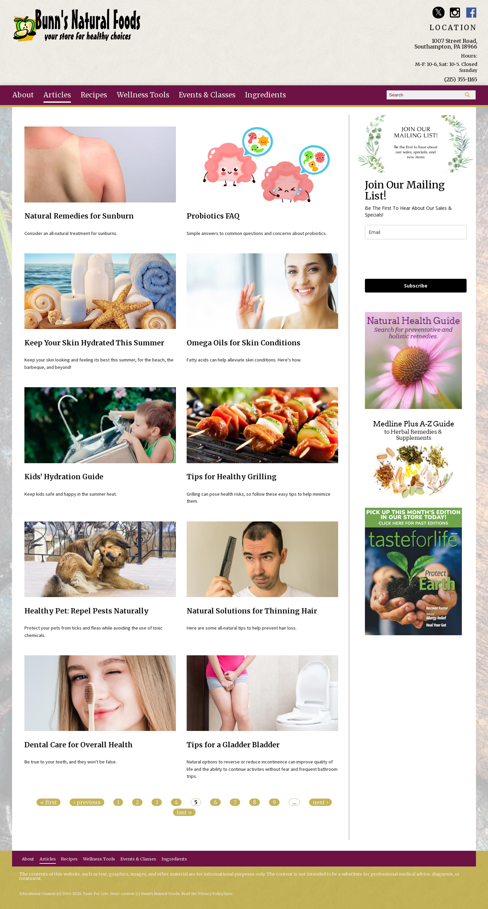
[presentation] (416, 259)
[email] (416, 232)
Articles (57, 95)
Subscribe (415, 285)
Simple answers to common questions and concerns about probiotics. (257, 233)
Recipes (94, 95)
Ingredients (265, 95)
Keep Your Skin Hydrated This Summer (94, 343)
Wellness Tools (143, 95)
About (23, 95)
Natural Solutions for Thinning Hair (252, 611)
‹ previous (87, 802)
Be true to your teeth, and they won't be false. (70, 762)
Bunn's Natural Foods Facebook (471, 12)
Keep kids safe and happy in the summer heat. (70, 494)
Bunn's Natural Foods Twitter (438, 12)
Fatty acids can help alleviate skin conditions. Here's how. (244, 360)
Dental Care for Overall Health (78, 745)
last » (184, 812)
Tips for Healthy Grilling (232, 477)
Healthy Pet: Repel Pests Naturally (86, 611)
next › (320, 802)
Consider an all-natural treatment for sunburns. (70, 233)
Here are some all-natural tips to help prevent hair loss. (242, 628)
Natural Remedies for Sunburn (79, 216)
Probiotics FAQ (213, 216)
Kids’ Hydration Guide (63, 477)
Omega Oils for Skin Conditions (243, 343)
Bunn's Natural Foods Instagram (455, 12)
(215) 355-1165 (460, 79)
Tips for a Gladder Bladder (233, 745)
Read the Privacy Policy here (207, 894)
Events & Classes (207, 95)
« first (48, 802)
